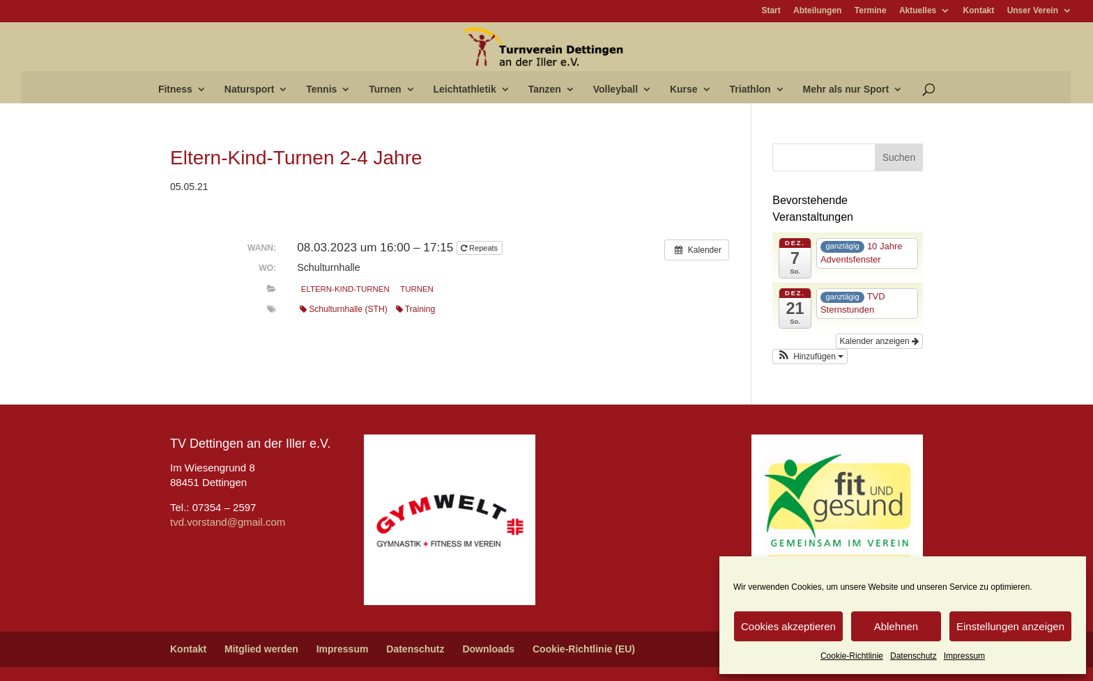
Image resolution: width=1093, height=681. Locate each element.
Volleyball (615, 89)
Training (415, 309)
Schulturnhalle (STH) (344, 309)
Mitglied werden (261, 649)
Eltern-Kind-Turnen (345, 289)
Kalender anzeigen (879, 341)
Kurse (684, 89)
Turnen (385, 89)
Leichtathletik (465, 89)
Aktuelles (917, 10)
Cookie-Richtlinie (851, 656)
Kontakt (979, 10)
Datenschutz (913, 656)
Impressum (964, 656)
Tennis (321, 89)
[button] (810, 356)
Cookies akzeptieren (788, 626)
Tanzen (544, 89)
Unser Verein (1032, 10)
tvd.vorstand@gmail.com (227, 522)
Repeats (480, 248)
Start (770, 10)
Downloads (488, 649)
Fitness (175, 89)
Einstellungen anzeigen (1010, 626)
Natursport (249, 89)
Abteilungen (817, 10)
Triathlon (750, 89)
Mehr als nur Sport (846, 89)
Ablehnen (896, 626)
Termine (871, 10)
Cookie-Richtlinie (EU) (584, 649)
